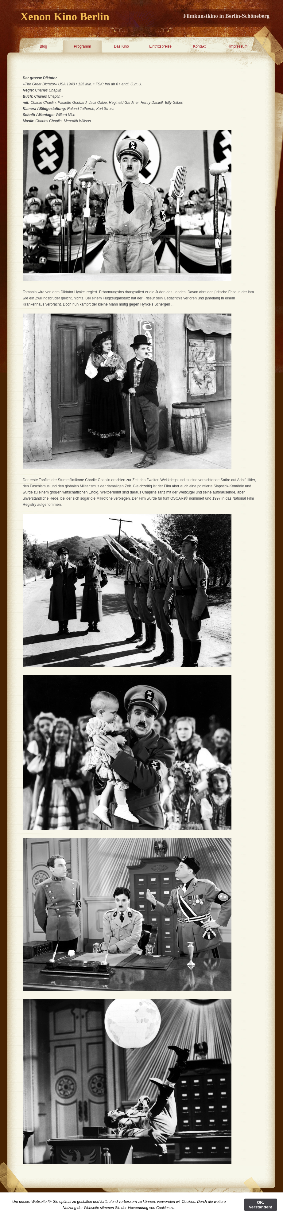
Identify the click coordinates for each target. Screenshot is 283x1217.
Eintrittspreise (160, 46)
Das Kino (121, 46)
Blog (43, 46)
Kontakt (199, 46)
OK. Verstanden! (260, 1204)
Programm (82, 46)
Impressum (238, 46)
